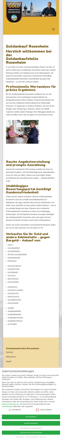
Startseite (9, 352)
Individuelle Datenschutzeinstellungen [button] (31, 432)
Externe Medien (44, 410)
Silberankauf (11, 357)
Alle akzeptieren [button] (31, 417)
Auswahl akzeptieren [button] (31, 423)
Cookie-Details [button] (20, 437)
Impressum (43, 437)
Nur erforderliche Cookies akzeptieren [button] (31, 428)
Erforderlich (15, 410)
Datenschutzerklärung (10, 404)
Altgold (8, 361)
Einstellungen (7, 406)
